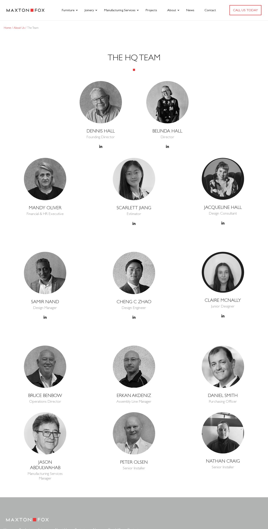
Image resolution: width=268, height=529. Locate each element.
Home (8, 27)
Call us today (245, 10)
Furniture (68, 10)
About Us (19, 27)
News (190, 10)
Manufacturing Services (119, 10)
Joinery (89, 10)
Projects (151, 10)
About (171, 10)
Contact (210, 10)
